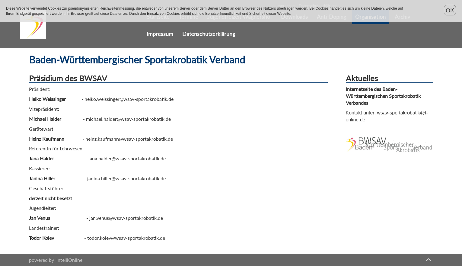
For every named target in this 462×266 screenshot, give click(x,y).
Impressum (160, 34)
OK (450, 10)
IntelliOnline (69, 260)
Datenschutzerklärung (208, 34)
